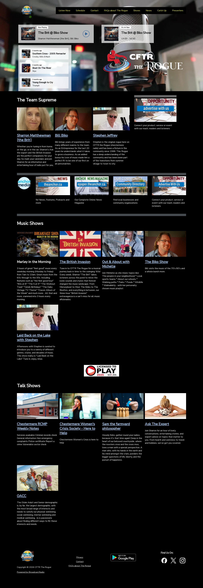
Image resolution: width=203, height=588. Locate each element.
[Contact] (94, 10)
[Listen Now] (64, 10)
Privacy (79, 557)
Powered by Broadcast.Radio (30, 572)
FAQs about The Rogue (80, 565)
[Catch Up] (162, 10)
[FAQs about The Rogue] (116, 10)
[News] (149, 10)
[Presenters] (177, 10)
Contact (80, 561)
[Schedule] (80, 10)
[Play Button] (86, 33)
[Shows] (137, 10)
